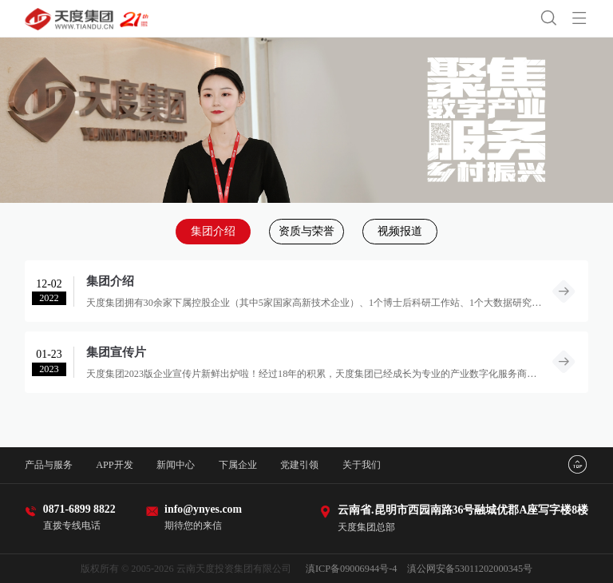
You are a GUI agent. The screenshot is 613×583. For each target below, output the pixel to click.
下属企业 (238, 464)
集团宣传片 (116, 352)
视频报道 (400, 231)
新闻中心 (175, 464)
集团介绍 (213, 231)
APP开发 (114, 464)
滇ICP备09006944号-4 (351, 568)
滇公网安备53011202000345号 (469, 568)
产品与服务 (49, 464)
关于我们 (361, 464)
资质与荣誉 (306, 231)
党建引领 (299, 464)
